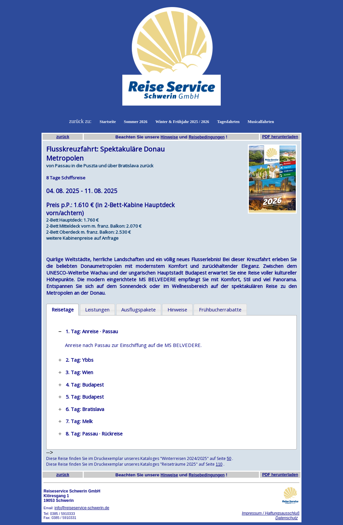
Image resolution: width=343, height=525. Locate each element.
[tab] (62, 310)
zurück (62, 136)
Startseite (107, 121)
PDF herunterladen (280, 136)
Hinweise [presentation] (177, 309)
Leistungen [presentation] (97, 309)
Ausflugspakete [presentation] (138, 309)
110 (219, 464)
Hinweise (169, 137)
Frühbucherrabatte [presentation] (220, 309)
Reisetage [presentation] (63, 309)
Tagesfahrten (228, 121)
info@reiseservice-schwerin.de (82, 508)
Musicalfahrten (261, 121)
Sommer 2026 (135, 121)
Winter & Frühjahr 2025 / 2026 (182, 121)
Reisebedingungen (206, 137)
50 (229, 458)
